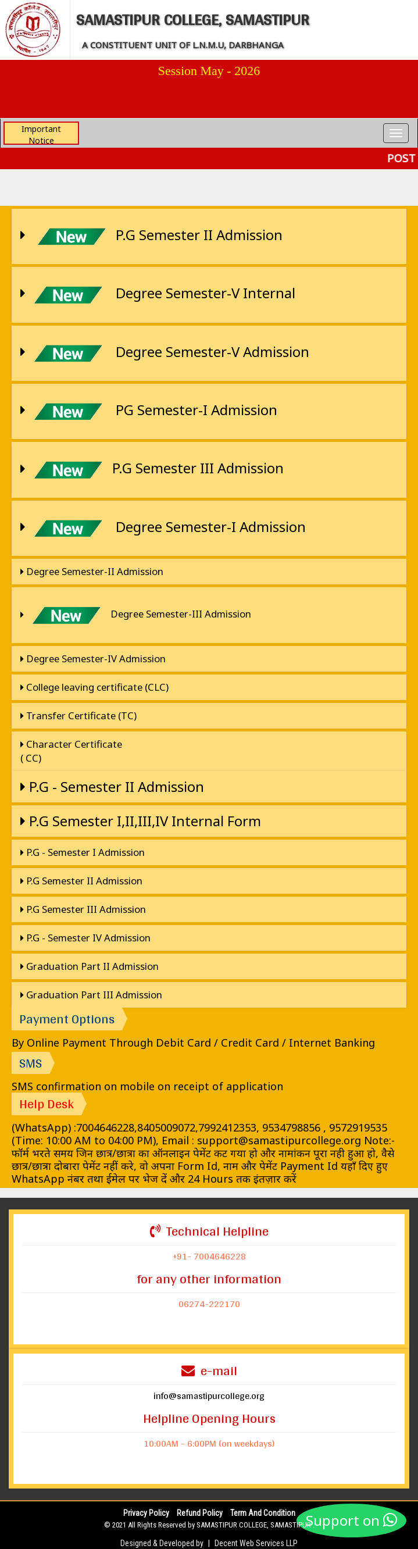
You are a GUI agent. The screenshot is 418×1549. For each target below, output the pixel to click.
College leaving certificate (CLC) (94, 687)
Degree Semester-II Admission (91, 571)
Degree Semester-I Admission (163, 528)
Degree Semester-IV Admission (93, 658)
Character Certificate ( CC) (71, 751)
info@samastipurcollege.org (209, 1395)
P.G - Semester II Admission (112, 786)
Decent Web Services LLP (256, 1543)
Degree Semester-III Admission (135, 615)
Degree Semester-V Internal (157, 294)
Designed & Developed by (161, 1543)
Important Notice (41, 134)
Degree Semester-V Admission (164, 353)
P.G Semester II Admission (151, 236)
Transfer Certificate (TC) (78, 715)
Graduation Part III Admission (91, 994)
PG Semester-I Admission (148, 411)
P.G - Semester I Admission (82, 852)
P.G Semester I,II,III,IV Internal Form (140, 820)
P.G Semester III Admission (152, 469)
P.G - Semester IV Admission (85, 937)
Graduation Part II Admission (89, 966)
